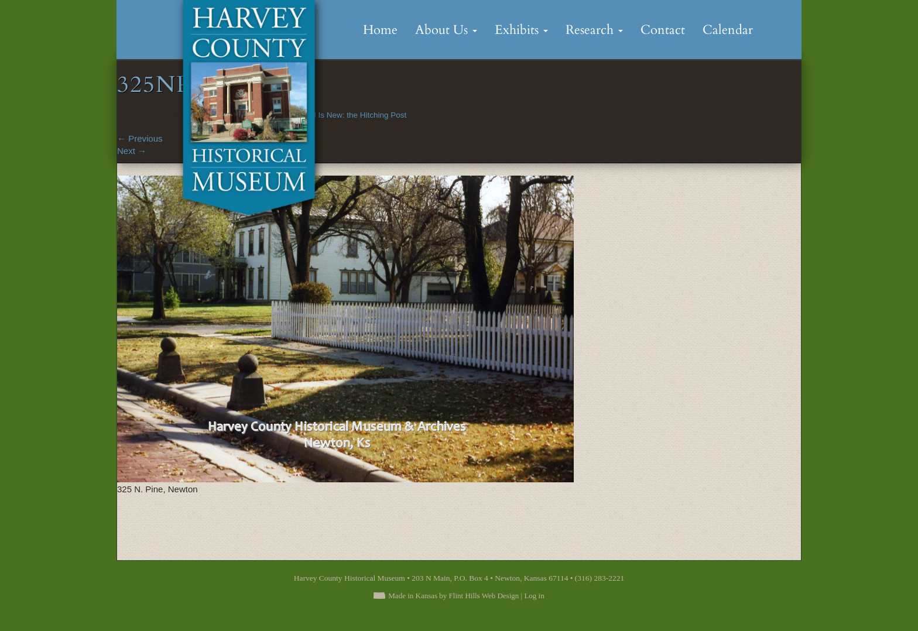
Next (131, 151)
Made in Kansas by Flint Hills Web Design (453, 595)
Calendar (728, 30)
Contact (662, 30)
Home (380, 30)
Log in (534, 595)
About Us (446, 30)
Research (594, 30)
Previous (140, 138)
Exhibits (521, 30)
